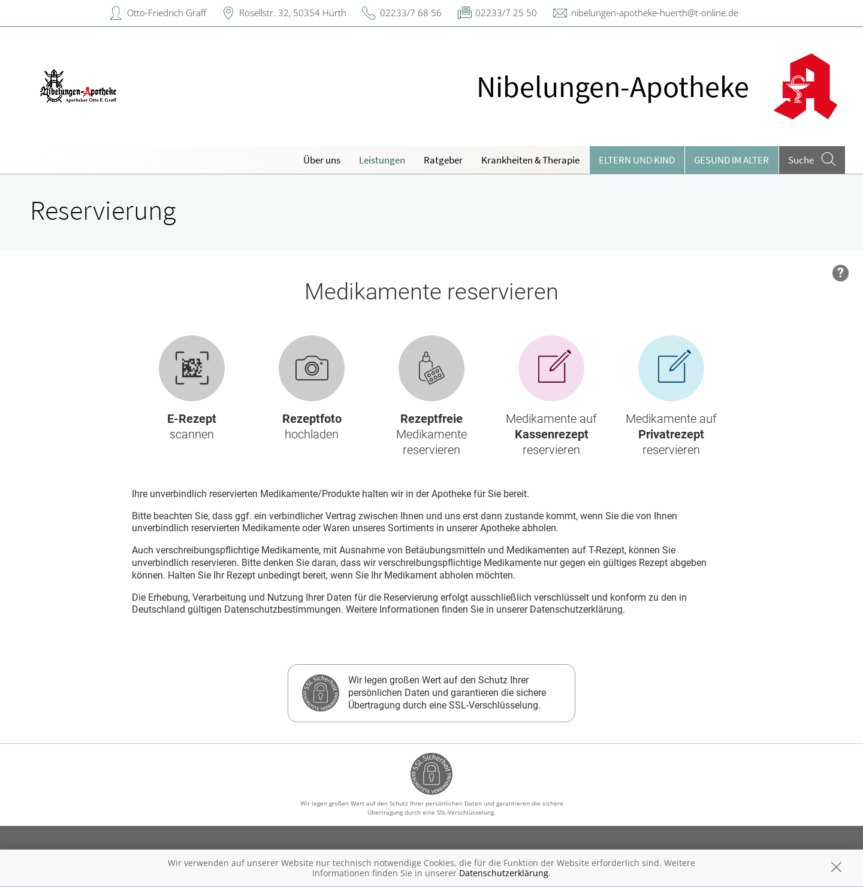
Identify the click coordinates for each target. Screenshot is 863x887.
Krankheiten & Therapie (530, 159)
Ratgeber (443, 159)
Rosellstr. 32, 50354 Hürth (292, 13)
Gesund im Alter (731, 159)
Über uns (321, 159)
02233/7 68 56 (411, 13)
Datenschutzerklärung (503, 873)
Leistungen (382, 159)
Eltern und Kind (637, 159)
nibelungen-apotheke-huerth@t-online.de (654, 13)
